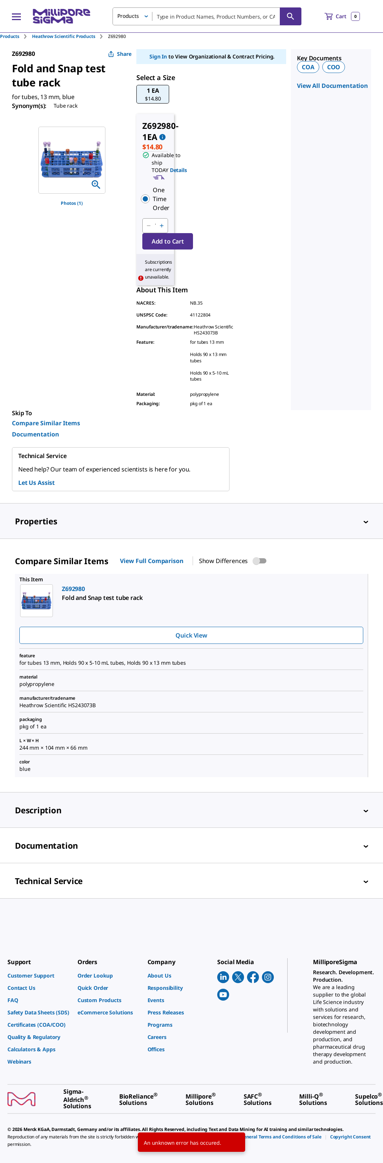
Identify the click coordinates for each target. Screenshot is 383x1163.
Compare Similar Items (46, 423)
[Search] (290, 16)
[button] (152, 94)
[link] (38, 975)
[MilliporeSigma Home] (61, 16)
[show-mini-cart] (342, 16)
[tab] (16, 36)
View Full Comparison (151, 561)
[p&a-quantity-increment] (162, 226)
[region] (72, 160)
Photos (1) (72, 203)
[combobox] (207, 16)
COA (308, 67)
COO (334, 67)
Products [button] (128, 15)
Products (9, 36)
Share (120, 53)
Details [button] (178, 170)
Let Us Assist (36, 482)
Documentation (35, 434)
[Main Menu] (16, 16)
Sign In (158, 56)
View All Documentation (332, 85)
